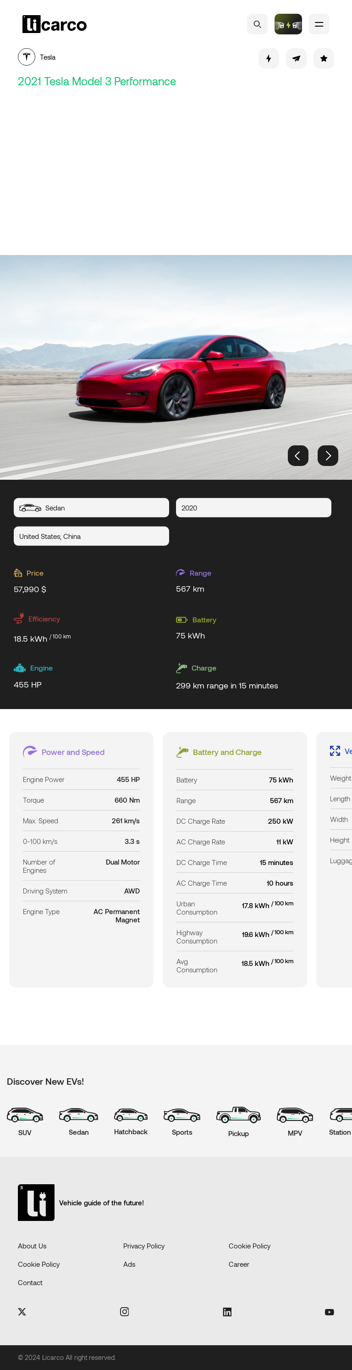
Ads (129, 1264)
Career (239, 1264)
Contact (30, 1282)
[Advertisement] (176, 172)
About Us (32, 1246)
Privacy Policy (144, 1246)
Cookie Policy (249, 1246)
